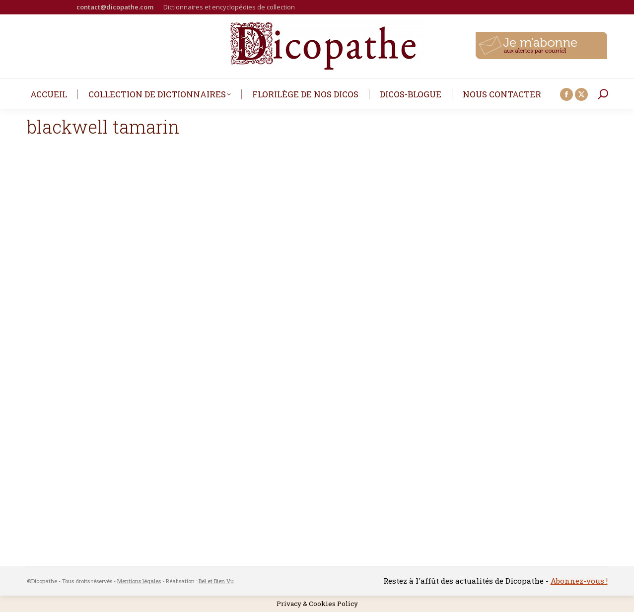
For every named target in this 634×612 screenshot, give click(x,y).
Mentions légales (139, 581)
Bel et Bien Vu (216, 581)
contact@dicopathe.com (114, 6)
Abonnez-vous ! (579, 581)
